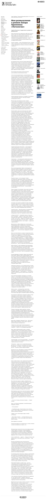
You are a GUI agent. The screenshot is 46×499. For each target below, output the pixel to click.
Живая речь (3, 33)
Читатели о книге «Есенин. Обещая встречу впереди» (5, 43)
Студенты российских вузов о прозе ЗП (4, 35)
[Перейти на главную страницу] (9, 5)
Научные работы (4, 49)
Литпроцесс (3, 48)
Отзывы (2, 31)
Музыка (2, 27)
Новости (2, 18)
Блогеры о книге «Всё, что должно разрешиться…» (5, 37)
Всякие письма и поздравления (3, 39)
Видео (2, 26)
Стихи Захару (3, 47)
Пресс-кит (3, 30)
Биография (3, 19)
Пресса (2, 25)
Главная (12, 16)
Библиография (4, 20)
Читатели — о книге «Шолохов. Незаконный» (5, 45)
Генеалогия (3, 51)
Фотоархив (3, 29)
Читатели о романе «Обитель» (4, 41)
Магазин (2, 16)
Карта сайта (3, 52)
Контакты (3, 53)
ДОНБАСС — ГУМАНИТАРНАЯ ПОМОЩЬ (4, 23)
